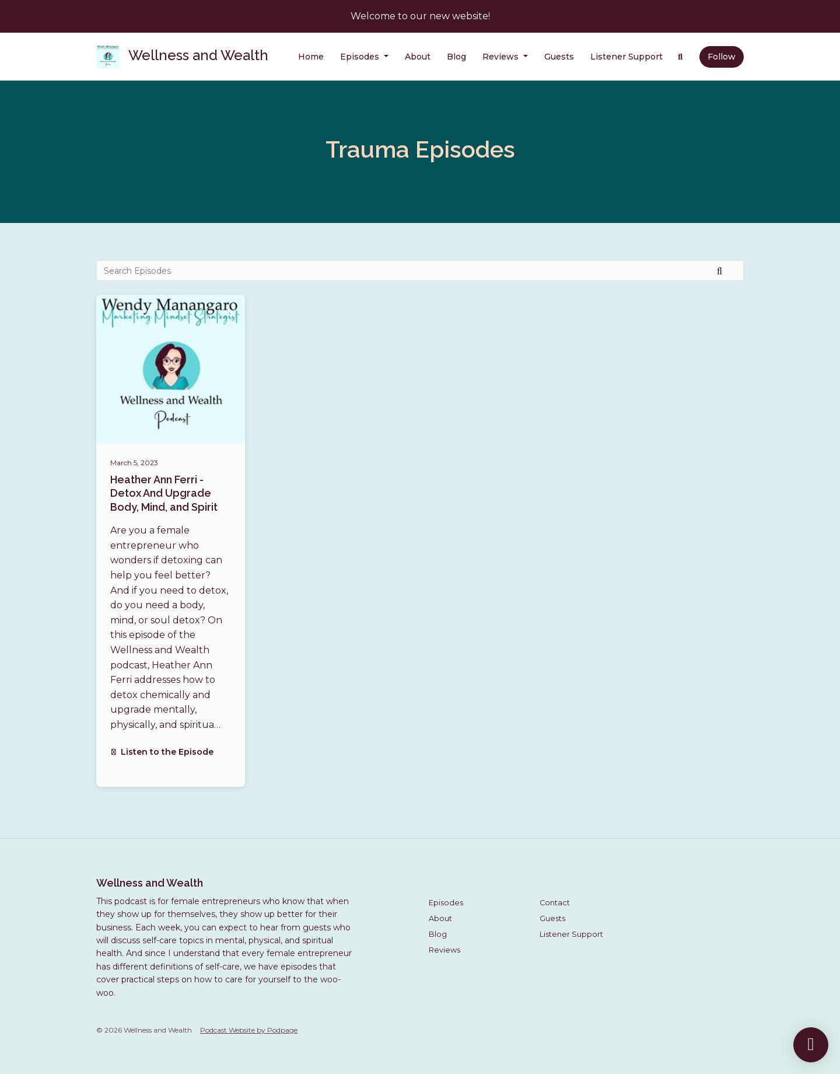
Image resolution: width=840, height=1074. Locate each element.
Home (311, 56)
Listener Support (626, 56)
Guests (559, 56)
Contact (555, 902)
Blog (456, 56)
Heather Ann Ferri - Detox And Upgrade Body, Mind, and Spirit (164, 493)
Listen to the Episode (162, 752)
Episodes (361, 56)
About (417, 56)
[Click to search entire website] (681, 57)
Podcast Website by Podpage (249, 1030)
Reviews (501, 56)
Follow (722, 56)
